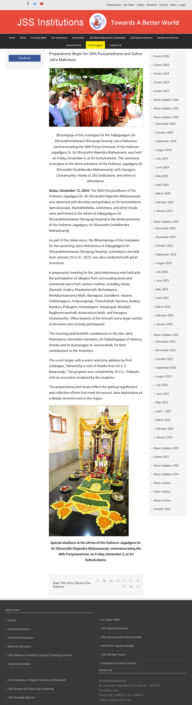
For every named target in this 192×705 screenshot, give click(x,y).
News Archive (162, 500)
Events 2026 (161, 56)
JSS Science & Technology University (31, 689)
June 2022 (162, 394)
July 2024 (162, 158)
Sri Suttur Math (110, 619)
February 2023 (164, 315)
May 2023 (162, 289)
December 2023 (166, 228)
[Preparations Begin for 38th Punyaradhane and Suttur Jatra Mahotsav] (96, 97)
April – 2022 (163, 411)
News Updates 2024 (166, 117)
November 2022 (166, 350)
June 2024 (162, 167)
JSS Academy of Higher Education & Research (37, 680)
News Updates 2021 (166, 448)
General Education (19, 629)
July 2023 (162, 272)
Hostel (12, 620)
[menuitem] (114, 5)
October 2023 (164, 245)
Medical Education (19, 646)
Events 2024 (161, 73)
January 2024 (164, 211)
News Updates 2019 (166, 474)
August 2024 (164, 150)
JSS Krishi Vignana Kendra (117, 645)
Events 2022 (161, 91)
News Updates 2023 (166, 221)
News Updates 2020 (166, 465)
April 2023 (162, 298)
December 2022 (166, 341)
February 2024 (164, 202)
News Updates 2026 (166, 100)
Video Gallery (162, 491)
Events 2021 (161, 457)
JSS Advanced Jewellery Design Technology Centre (40, 655)
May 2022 (162, 402)
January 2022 (164, 437)
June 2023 (162, 280)
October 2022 (164, 359)
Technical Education (20, 637)
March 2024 (163, 193)
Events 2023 (161, 82)
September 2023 (166, 254)
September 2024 (166, 141)
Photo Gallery (162, 483)
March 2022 (163, 420)
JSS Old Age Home (113, 654)
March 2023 (163, 306)
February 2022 (164, 428)
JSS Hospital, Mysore (21, 697)
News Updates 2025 (166, 108)
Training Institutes (19, 664)
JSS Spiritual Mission (114, 628)
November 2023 (166, 237)
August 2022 (164, 376)
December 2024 (166, 123)
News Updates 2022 (166, 335)
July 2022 (162, 385)
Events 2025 (161, 65)
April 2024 (162, 185)
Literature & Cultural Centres (118, 663)
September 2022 (166, 367)
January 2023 (164, 324)
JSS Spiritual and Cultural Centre (121, 637)
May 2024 (162, 176)
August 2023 (164, 263)
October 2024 (164, 132)
